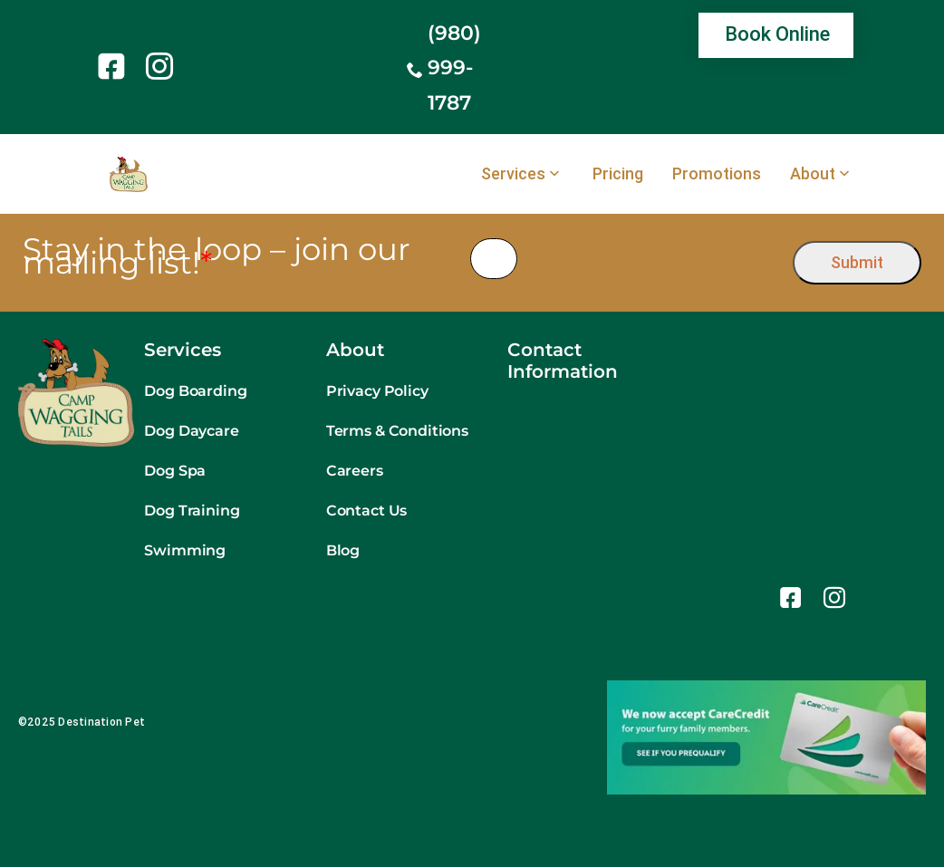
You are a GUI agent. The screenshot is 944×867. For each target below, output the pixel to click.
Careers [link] (354, 470)
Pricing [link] (617, 174)
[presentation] (655, 259)
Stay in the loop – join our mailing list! (216, 256)
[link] (115, 66)
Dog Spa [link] (175, 470)
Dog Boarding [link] (195, 391)
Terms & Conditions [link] (397, 430)
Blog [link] (343, 550)
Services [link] (513, 174)
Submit (857, 262)
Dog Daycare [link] (191, 430)
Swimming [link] (185, 550)
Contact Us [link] (366, 510)
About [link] (812, 174)
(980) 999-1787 (454, 68)
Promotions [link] (716, 174)
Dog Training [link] (191, 510)
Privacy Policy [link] (377, 391)
